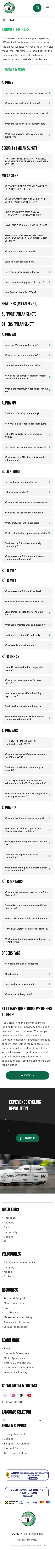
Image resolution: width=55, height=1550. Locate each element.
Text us (37, 8)
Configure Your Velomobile (19, 1262)
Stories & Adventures (16, 1353)
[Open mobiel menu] (47, 7)
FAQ (6, 1307)
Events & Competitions (17, 1362)
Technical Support (14, 1298)
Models (8, 1271)
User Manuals (12, 1312)
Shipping (9, 1267)
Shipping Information (16, 1443)
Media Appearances (15, 1358)
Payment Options (14, 1448)
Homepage (10, 1217)
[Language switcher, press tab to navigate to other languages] (22, 1420)
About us (9, 1222)
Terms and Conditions (16, 1453)
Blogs (7, 1348)
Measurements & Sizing (18, 1317)
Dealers (8, 1236)
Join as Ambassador (15, 1326)
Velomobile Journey (15, 1372)
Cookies (8, 1438)
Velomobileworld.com (32, 1533)
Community (10, 1232)
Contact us (26, 1075)
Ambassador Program (17, 1322)
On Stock (9, 1276)
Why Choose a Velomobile (19, 1367)
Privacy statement (14, 1434)
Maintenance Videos (15, 1303)
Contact (8, 1227)
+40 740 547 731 (13, 1402)
